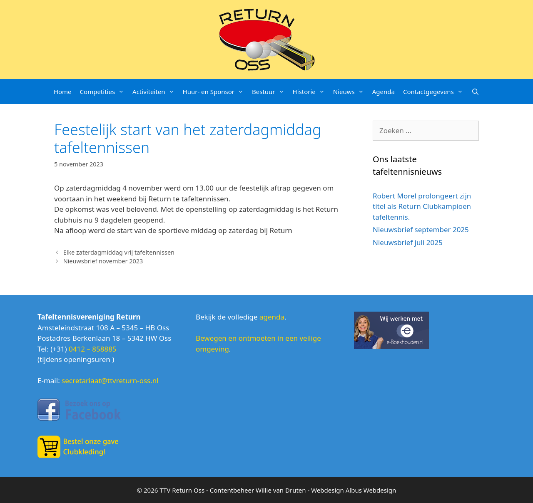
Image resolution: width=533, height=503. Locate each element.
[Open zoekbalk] (475, 91)
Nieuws (350, 91)
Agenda (383, 91)
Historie (311, 91)
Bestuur (270, 91)
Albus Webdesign (371, 490)
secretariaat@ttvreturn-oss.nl (110, 380)
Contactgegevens (435, 91)
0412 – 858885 (93, 349)
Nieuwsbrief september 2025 (421, 229)
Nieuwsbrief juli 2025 (408, 242)
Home (63, 91)
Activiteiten (155, 91)
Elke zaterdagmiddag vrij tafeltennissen (118, 252)
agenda (271, 317)
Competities (104, 91)
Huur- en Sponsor (215, 91)
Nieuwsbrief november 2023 (103, 261)
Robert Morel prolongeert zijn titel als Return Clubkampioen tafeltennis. (422, 206)
